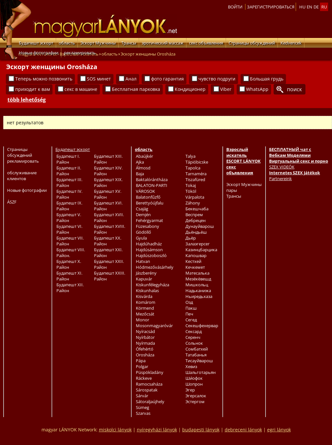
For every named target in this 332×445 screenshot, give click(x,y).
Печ (189, 314)
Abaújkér (144, 156)
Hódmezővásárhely (154, 267)
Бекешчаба (196, 209)
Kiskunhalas (147, 290)
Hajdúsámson (149, 250)
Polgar (142, 366)
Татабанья (196, 355)
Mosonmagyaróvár (154, 325)
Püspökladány (149, 372)
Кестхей (193, 261)
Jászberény (146, 273)
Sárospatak (147, 390)
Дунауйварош (199, 226)
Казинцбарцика (201, 250)
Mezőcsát (145, 314)
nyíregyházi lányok (157, 429)
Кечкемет (195, 267)
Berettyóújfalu (149, 203)
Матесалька (197, 273)
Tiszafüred (195, 179)
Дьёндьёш (196, 232)
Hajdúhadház (149, 244)
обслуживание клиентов (22, 175)
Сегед (191, 320)
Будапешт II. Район (68, 171)
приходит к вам (32, 89)
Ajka (140, 162)
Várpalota (194, 197)
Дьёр (190, 238)
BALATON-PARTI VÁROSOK (151, 188)
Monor (142, 320)
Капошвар (196, 255)
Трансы (128, 43)
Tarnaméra (196, 174)
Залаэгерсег (197, 244)
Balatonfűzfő (148, 197)
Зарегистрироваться (270, 7)
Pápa (141, 361)
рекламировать (80, 53)
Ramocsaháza (149, 384)
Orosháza (145, 355)
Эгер (190, 390)
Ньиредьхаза (198, 296)
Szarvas (143, 413)
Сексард (193, 331)
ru (324, 7)
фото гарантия (167, 79)
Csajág (142, 209)
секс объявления (206, 43)
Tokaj (190, 185)
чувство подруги (216, 79)
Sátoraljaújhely (150, 401)
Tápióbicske (196, 162)
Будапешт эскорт (36, 43)
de (316, 7)
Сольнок (194, 343)
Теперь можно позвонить (43, 79)
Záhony (192, 203)
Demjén (143, 214)
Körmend (145, 308)
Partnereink (280, 178)
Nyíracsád (145, 331)
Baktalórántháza (152, 179)
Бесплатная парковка (136, 89)
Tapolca (192, 168)
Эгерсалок (195, 396)
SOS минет (99, 79)
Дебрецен (195, 220)
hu (302, 7)
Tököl (190, 191)
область (67, 43)
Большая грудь (266, 79)
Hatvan (143, 261)
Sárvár (142, 396)
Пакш (191, 308)
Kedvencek (291, 43)
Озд (189, 302)
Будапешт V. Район (68, 217)
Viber (225, 89)
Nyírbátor (145, 337)
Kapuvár (144, 279)
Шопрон (194, 384)
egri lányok (279, 429)
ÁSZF (12, 202)
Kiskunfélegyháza (152, 285)
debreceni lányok (243, 429)
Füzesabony (147, 226)
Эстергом (195, 401)
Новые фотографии (38, 53)
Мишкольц (196, 285)
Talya (190, 156)
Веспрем (194, 214)
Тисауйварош (199, 361)
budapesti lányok (200, 429)
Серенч (192, 337)
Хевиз (191, 366)
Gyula (141, 238)
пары (231, 190)
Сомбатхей (196, 349)
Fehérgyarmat (149, 220)
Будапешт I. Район (68, 159)
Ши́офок (194, 378)
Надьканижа (198, 290)
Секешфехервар (201, 325)
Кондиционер (190, 89)
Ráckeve (144, 378)
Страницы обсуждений (252, 43)
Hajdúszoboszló (151, 255)
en (309, 7)
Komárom (145, 302)
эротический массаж (163, 43)
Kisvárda (144, 296)
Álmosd (143, 168)
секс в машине (81, 89)
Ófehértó (144, 349)
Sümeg (142, 407)
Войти (235, 7)
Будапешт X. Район (68, 264)
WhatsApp (257, 89)
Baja (140, 174)
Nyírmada (145, 343)
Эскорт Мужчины (98, 43)
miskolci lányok (115, 429)
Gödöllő (143, 232)
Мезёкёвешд (198, 279)
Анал (130, 79)
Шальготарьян (200, 372)
